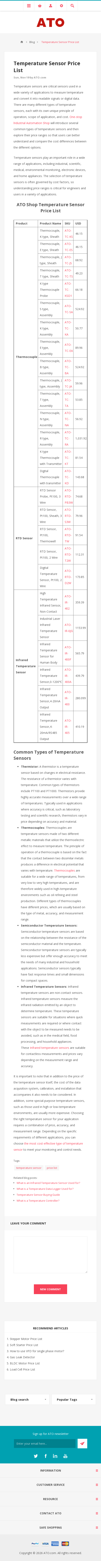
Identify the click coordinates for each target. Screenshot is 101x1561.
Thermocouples (64, 870)
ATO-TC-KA (68, 328)
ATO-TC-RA (68, 438)
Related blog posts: (25, 1178)
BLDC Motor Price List (25, 1363)
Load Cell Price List (22, 1369)
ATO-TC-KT (68, 458)
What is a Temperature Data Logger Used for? (45, 1189)
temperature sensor (28, 1168)
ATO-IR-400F (68, 653)
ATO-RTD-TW (68, 535)
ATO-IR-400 (68, 698)
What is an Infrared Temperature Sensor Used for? (48, 1183)
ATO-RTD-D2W (68, 577)
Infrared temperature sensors (49, 1048)
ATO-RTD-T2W (68, 554)
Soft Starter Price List (24, 1345)
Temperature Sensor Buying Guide (38, 1195)
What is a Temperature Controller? (38, 1200)
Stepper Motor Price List (26, 1339)
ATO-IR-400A (68, 676)
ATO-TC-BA (68, 367)
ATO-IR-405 (68, 727)
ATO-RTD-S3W (68, 516)
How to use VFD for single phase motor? (37, 1351)
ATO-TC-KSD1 (68, 290)
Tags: (17, 1160)
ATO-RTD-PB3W (69, 496)
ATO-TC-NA (68, 419)
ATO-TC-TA (68, 400)
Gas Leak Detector (22, 1357)
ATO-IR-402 (68, 602)
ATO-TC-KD (68, 477)
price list (52, 1168)
